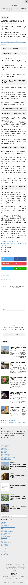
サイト (4, 320)
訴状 (2, 539)
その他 (3, 523)
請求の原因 (6, 243)
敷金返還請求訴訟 (6, 533)
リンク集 (3, 448)
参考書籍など (4, 451)
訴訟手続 (3, 541)
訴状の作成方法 (5, 456)
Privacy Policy (5, 445)
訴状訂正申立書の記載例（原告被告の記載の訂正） (18, 393)
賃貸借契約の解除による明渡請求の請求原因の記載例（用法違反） (18, 466)
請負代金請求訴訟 (6, 542)
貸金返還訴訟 (4, 544)
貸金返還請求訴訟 (6, 459)
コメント (5, 290)
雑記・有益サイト (6, 545)
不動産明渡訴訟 (5, 449)
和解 (2, 528)
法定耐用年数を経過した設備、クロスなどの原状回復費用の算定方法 (18, 498)
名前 (4, 309)
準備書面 (3, 534)
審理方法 (3, 530)
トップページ (4, 446)
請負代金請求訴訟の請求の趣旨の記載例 (15, 422)
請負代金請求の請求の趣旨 (11, 241)
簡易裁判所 (4, 538)
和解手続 (3, 452)
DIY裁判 (14, 5)
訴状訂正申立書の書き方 (11, 420)
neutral (8, 279)
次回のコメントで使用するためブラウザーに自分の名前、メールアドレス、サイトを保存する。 (13, 329)
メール (5, 315)
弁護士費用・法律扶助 (7, 531)
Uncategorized (5, 275)
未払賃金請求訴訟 (6, 454)
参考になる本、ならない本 (8, 527)
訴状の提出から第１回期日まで (9, 457)
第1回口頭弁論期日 (6, 536)
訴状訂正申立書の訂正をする (17, 407)
